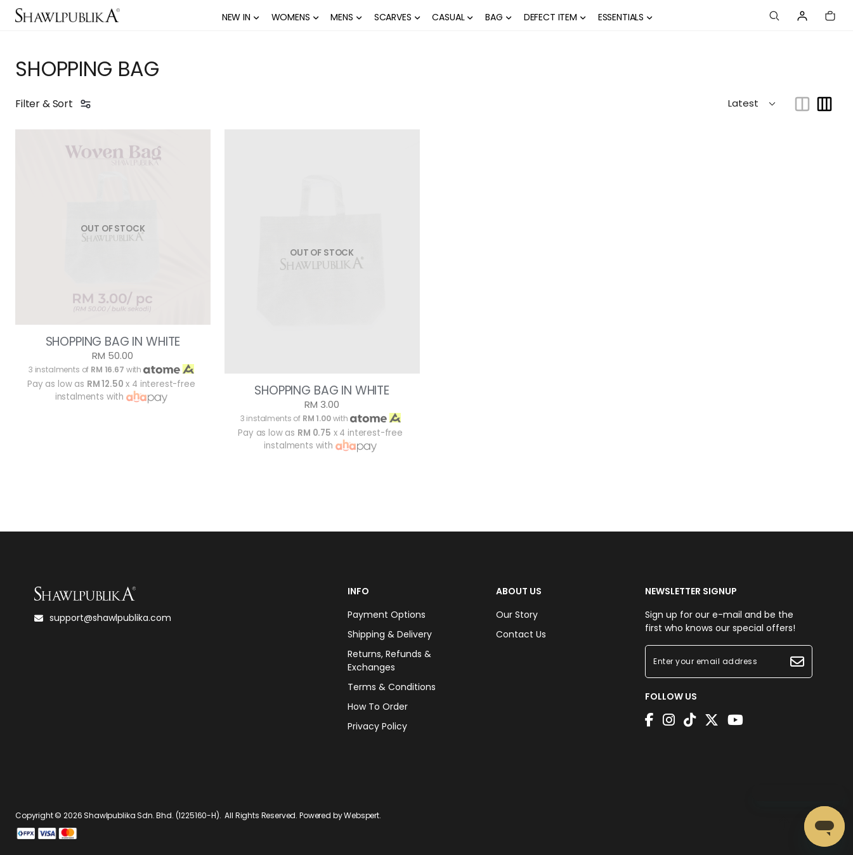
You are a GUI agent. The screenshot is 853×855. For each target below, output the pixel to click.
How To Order (378, 706)
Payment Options (387, 614)
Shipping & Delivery (390, 634)
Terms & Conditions (392, 687)
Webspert (361, 815)
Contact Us (521, 634)
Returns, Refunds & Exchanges (389, 661)
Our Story (517, 614)
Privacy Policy (377, 726)
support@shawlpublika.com (102, 617)
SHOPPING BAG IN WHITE (113, 342)
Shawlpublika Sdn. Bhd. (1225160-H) (151, 815)
